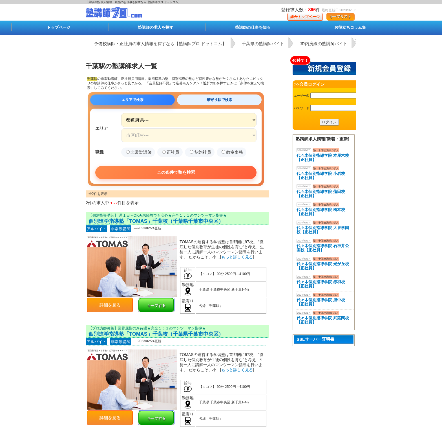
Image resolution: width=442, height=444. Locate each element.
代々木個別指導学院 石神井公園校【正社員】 (323, 247)
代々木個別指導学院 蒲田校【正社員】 (321, 193)
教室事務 (232, 152)
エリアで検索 (132, 100)
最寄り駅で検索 (219, 100)
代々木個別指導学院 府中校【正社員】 (321, 302)
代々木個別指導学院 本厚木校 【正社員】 (323, 157)
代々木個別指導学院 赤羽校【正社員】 (321, 284)
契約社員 (200, 152)
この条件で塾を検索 (176, 172)
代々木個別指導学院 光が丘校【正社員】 (323, 265)
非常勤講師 (139, 152)
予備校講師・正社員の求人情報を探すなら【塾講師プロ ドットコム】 (160, 43)
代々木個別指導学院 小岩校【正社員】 (321, 175)
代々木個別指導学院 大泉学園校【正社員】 (323, 229)
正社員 (170, 152)
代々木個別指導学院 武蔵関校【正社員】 (323, 320)
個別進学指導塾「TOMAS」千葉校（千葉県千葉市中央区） (156, 221)
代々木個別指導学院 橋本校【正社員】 (321, 211)
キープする (156, 306)
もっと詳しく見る (237, 257)
